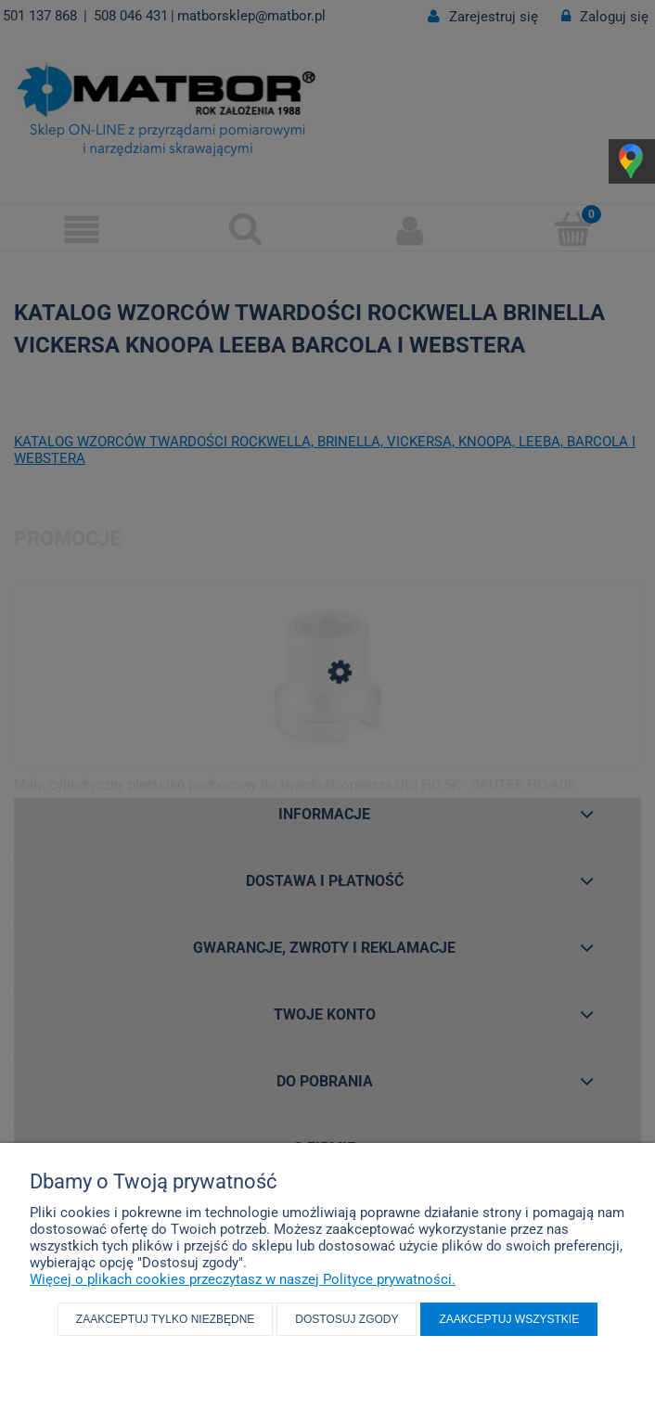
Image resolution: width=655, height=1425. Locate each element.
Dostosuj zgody (346, 1319)
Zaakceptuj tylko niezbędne (165, 1319)
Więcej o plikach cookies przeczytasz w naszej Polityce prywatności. (243, 1279)
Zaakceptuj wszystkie (509, 1319)
